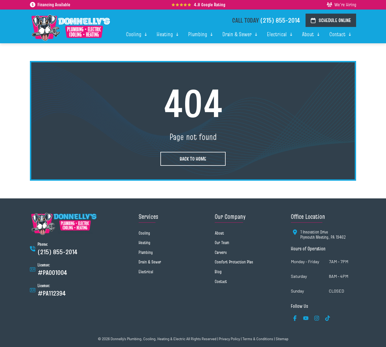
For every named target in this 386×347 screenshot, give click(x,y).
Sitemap (282, 338)
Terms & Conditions (257, 338)
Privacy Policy (229, 338)
